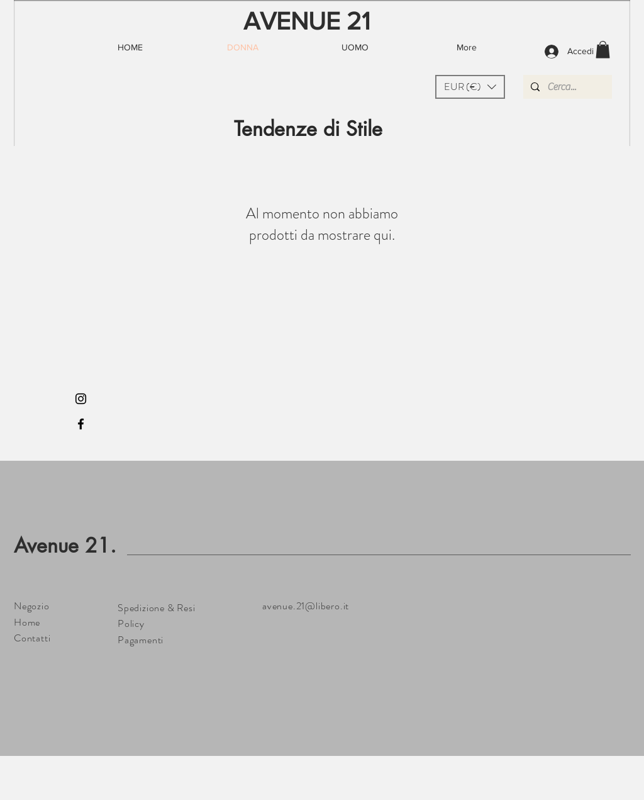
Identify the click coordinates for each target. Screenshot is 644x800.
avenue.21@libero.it (305, 606)
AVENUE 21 (306, 21)
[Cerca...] (566, 87)
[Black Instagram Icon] (81, 399)
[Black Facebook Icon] (81, 424)
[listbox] (470, 87)
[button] (470, 87)
